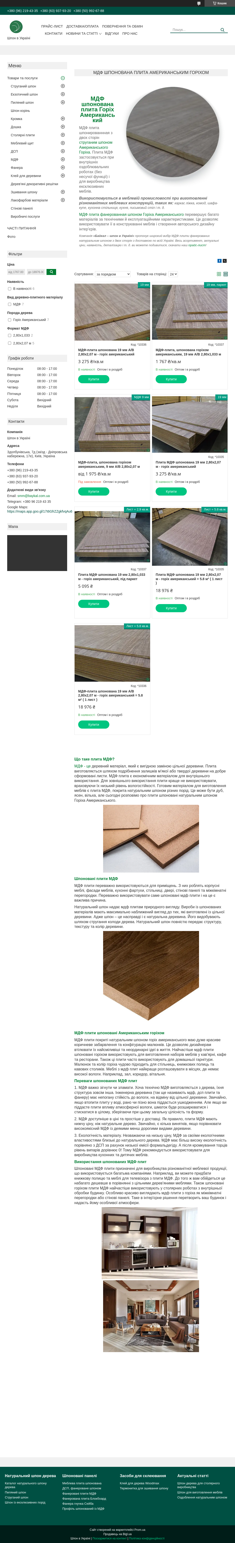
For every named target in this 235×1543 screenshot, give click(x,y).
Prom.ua (140, 1530)
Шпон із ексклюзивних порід (25, 1502)
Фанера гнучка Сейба (78, 1503)
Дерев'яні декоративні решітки (34, 184)
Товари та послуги (22, 78)
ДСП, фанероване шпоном (81, 1488)
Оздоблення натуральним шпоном (202, 1497)
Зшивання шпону (24, 192)
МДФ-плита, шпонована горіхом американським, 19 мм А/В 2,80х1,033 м (188, 352)
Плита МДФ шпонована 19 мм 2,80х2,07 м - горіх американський (188, 464)
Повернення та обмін (122, 26)
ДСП (14, 151)
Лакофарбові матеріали (29, 200)
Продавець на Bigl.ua (117, 1534)
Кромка (16, 119)
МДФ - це (82, 766)
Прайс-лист (52, 26)
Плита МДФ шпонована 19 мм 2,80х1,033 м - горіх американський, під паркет (111, 577)
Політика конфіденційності (146, 1538)
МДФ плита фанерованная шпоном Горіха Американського (131, 214)
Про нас (129, 33)
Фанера (17, 168)
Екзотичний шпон (24, 94)
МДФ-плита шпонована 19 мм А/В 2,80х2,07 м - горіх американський (106, 352)
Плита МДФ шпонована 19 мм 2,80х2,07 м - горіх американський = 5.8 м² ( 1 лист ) (189, 579)
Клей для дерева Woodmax (139, 1483)
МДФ (14, 159)
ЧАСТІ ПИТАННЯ (21, 228)
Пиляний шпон (22, 102)
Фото (11, 236)
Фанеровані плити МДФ (79, 1493)
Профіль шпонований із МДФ (83, 1508)
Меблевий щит (22, 143)
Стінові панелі (22, 208)
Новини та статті (82, 33)
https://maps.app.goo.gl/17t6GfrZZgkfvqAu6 (39, 511)
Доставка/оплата (82, 26)
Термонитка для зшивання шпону (144, 1488)
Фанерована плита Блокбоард (84, 1498)
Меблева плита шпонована (81, 1483)
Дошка (16, 127)
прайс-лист (197, 245)
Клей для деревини (26, 176)
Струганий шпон (23, 86)
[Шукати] (222, 30)
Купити (93, 379)
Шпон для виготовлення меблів (200, 1492)
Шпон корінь (20, 111)
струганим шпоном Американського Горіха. (95, 147)
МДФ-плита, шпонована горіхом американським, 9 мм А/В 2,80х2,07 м (109, 464)
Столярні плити (23, 135)
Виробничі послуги (25, 216)
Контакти (53, 33)
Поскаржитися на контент (110, 1538)
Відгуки (112, 33)
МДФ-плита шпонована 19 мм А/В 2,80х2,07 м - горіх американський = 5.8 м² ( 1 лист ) (110, 695)
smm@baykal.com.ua (34, 496)
